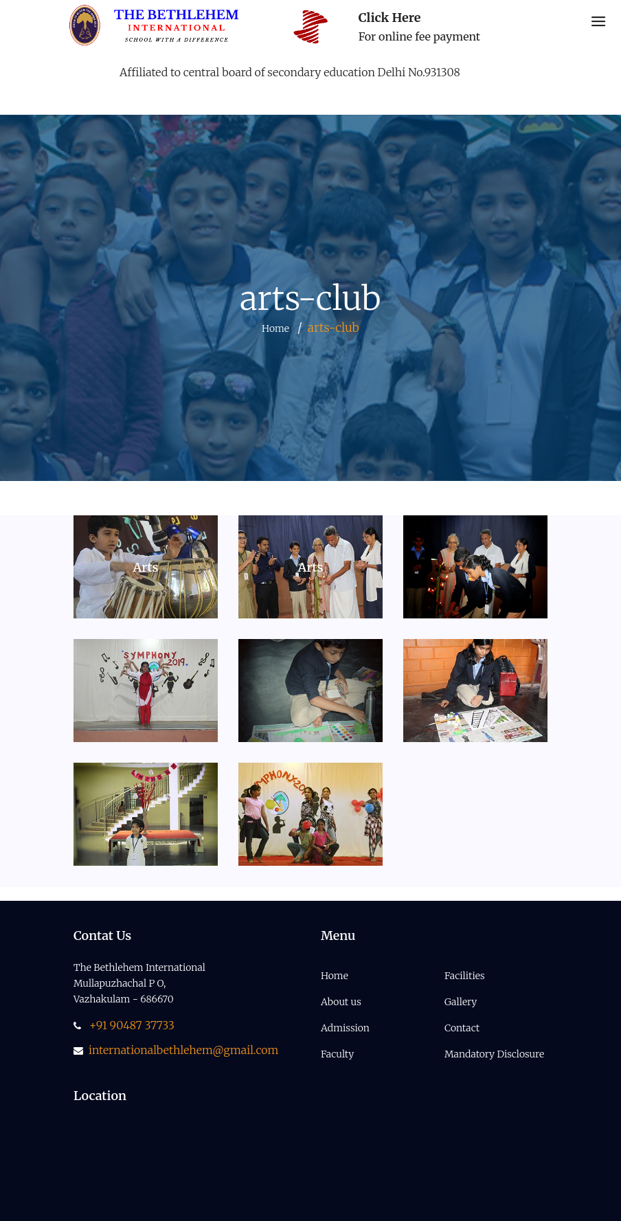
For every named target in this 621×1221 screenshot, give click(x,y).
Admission (345, 1028)
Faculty (337, 1054)
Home (275, 328)
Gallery (460, 1002)
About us (341, 1002)
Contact (461, 1028)
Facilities (464, 976)
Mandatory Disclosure (494, 1054)
